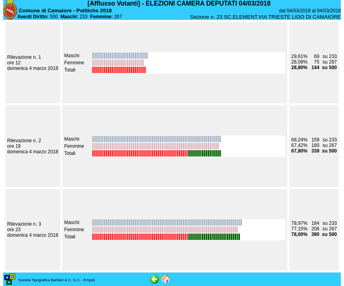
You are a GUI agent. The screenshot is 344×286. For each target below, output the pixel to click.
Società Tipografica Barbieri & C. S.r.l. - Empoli (56, 280)
